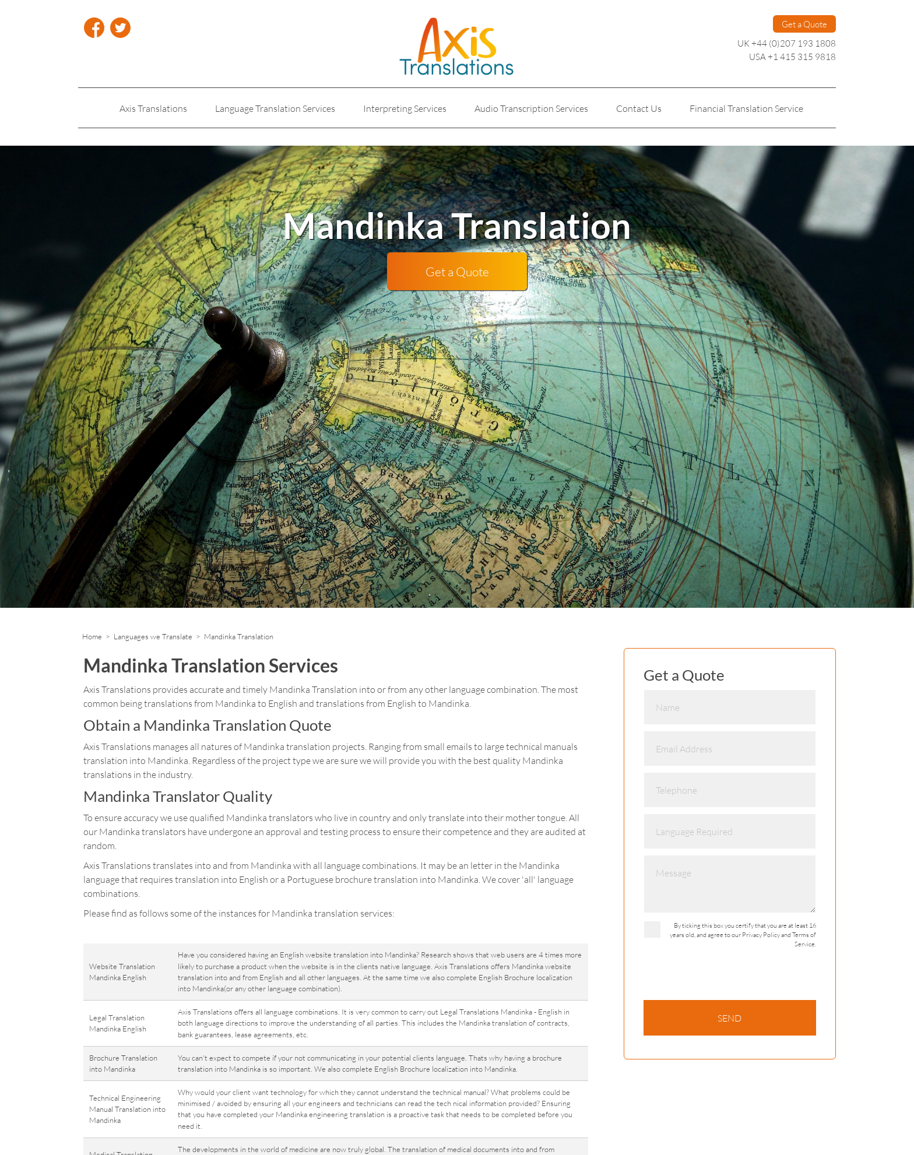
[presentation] (732, 977)
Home (92, 636)
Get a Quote (804, 24)
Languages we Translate (153, 636)
